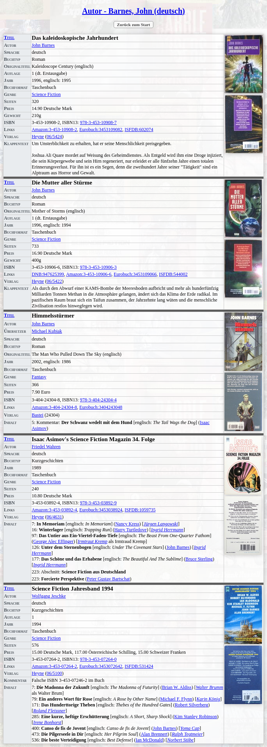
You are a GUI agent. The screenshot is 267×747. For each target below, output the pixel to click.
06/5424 (54, 136)
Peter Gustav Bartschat (108, 579)
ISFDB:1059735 (140, 510)
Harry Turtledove (130, 529)
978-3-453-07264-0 (98, 659)
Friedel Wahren (46, 446)
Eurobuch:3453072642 (100, 666)
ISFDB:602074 (139, 129)
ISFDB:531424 (139, 666)
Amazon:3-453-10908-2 (54, 129)
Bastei (37, 415)
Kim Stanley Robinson (195, 716)
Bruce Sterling (199, 559)
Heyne (38, 136)
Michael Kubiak (47, 331)
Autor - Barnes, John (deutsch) (133, 11)
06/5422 (54, 281)
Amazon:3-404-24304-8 (54, 407)
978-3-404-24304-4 (98, 400)
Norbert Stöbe (180, 740)
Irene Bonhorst (47, 722)
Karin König (208, 699)
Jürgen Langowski (161, 524)
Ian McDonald (149, 740)
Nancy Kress (127, 524)
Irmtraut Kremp (92, 541)
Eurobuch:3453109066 (135, 274)
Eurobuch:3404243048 (100, 407)
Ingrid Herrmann (167, 529)
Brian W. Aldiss (177, 687)
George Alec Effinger (53, 541)
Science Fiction (46, 94)
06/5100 (54, 673)
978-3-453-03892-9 (98, 503)
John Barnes (43, 45)
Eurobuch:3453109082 (100, 129)
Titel (9, 37)
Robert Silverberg (191, 705)
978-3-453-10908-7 (98, 122)
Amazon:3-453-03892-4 (54, 510)
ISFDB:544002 (173, 274)
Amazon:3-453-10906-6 (88, 274)
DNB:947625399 (48, 274)
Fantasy (39, 377)
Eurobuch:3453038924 (100, 510)
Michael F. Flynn (176, 699)
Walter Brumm (209, 687)
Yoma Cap (189, 728)
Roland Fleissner (49, 710)
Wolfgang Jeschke (49, 596)
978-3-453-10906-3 (98, 267)
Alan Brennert (154, 734)
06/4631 (54, 517)
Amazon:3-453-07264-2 (54, 666)
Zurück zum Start (133, 24)
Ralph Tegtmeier (187, 734)
